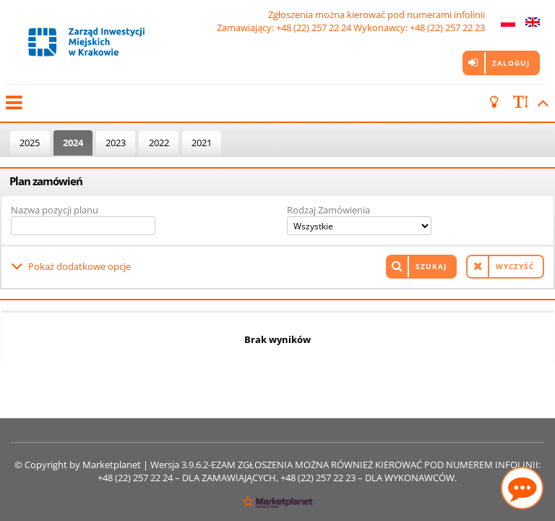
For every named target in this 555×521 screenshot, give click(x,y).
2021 (202, 142)
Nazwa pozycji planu (54, 209)
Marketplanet (111, 464)
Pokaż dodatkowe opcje (79, 266)
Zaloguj (511, 63)
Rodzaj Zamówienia (328, 209)
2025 (30, 142)
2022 (159, 142)
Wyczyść (515, 266)
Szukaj (431, 266)
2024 (73, 142)
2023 (116, 142)
